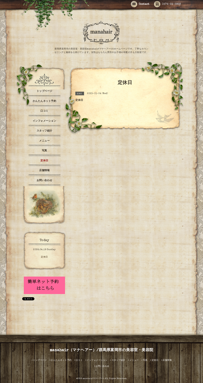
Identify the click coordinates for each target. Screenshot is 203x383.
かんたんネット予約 (44, 101)
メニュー (44, 141)
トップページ (44, 91)
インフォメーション (44, 121)
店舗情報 (44, 170)
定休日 (44, 161)
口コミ (44, 111)
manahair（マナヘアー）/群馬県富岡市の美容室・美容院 (101, 350)
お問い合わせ (44, 180)
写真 (44, 151)
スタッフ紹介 (44, 131)
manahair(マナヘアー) (93, 379)
